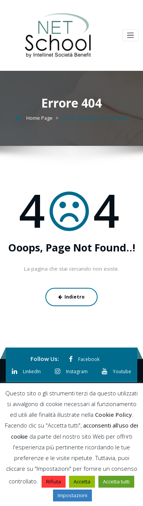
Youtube (115, 369)
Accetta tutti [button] (116, 481)
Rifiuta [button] (53, 481)
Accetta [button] (82, 481)
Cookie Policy (113, 414)
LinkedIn (27, 369)
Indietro (71, 295)
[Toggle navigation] (130, 35)
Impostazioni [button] (72, 495)
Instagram (71, 369)
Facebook (84, 357)
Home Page (39, 117)
